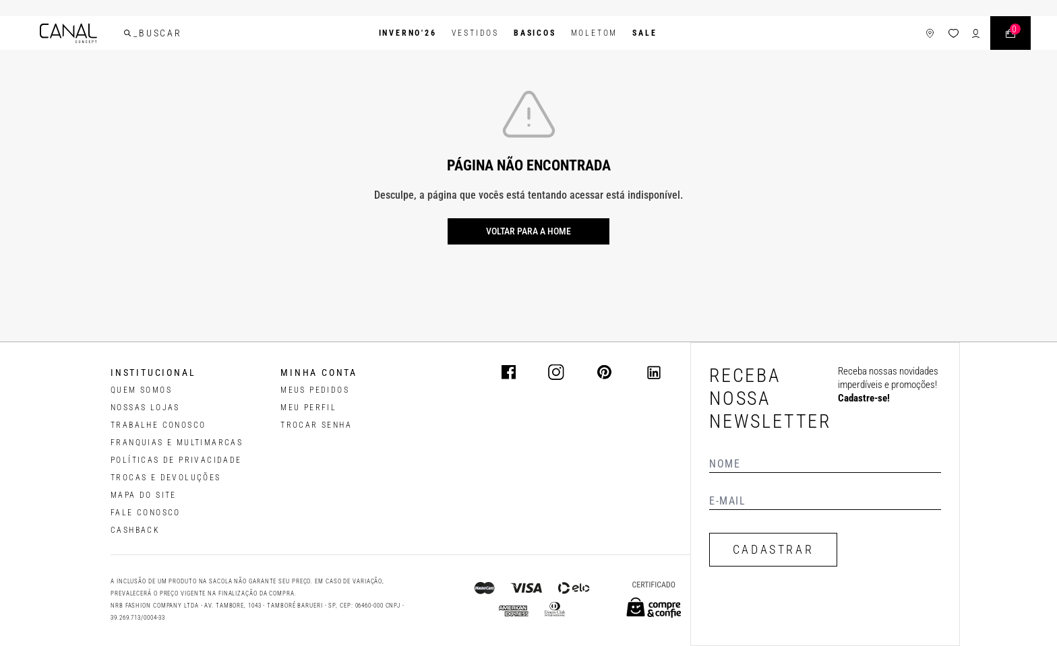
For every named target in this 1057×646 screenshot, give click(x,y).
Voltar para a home (528, 231)
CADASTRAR (773, 549)
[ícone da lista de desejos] (953, 33)
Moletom (594, 33)
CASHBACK (135, 530)
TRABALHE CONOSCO (158, 425)
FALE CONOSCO (146, 512)
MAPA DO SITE (144, 495)
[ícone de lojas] (930, 33)
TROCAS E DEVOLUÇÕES (166, 477)
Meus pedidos (314, 390)
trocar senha (316, 425)
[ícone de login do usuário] (975, 33)
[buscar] (127, 33)
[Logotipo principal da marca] (68, 33)
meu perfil (308, 407)
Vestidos (475, 33)
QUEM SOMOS (141, 390)
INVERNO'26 (408, 33)
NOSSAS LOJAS (145, 407)
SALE (644, 33)
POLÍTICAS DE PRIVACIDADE (176, 460)
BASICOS (535, 33)
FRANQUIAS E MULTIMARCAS (177, 442)
